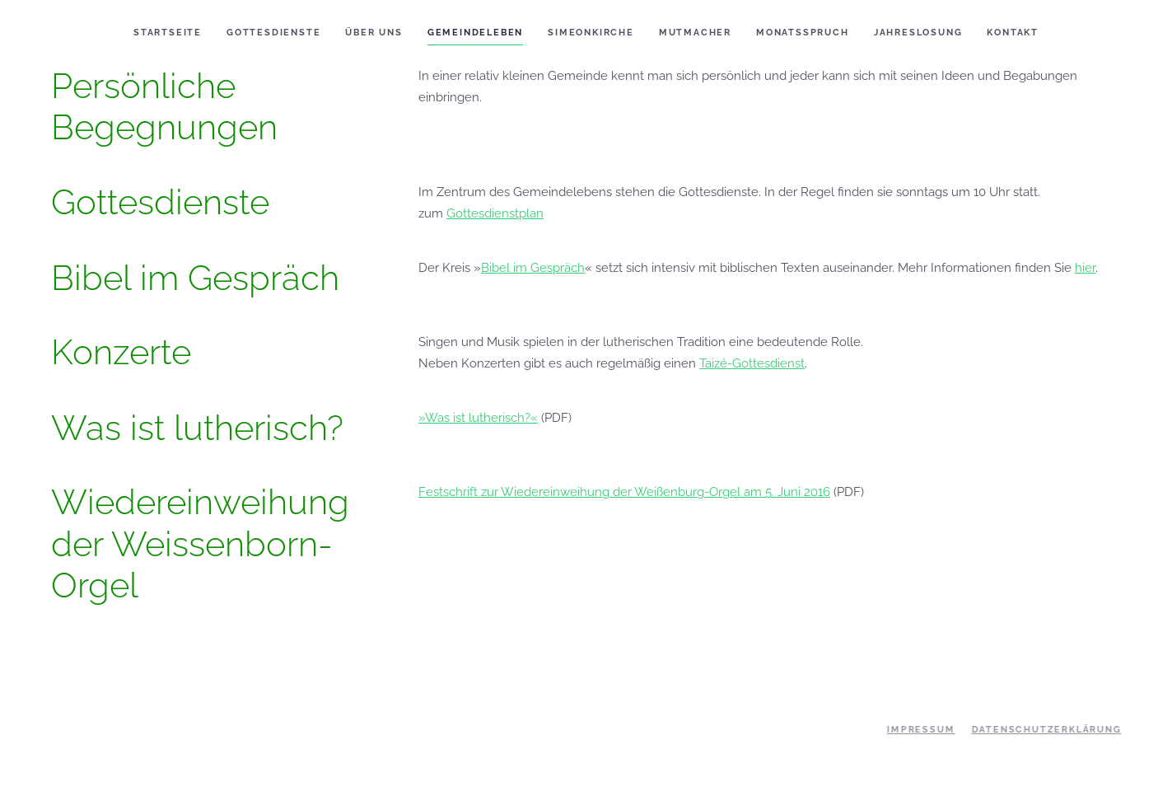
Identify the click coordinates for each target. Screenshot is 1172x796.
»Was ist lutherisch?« (478, 417)
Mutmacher (695, 32)
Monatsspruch (802, 32)
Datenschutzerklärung (1045, 729)
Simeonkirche (591, 32)
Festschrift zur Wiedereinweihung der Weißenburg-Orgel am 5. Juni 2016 (624, 492)
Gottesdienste (273, 32)
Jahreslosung (918, 32)
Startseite (167, 32)
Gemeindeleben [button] (475, 32)
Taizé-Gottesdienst (752, 363)
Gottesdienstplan (495, 213)
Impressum (919, 729)
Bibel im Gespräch (533, 267)
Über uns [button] (373, 32)
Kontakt (1013, 32)
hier (1085, 267)
